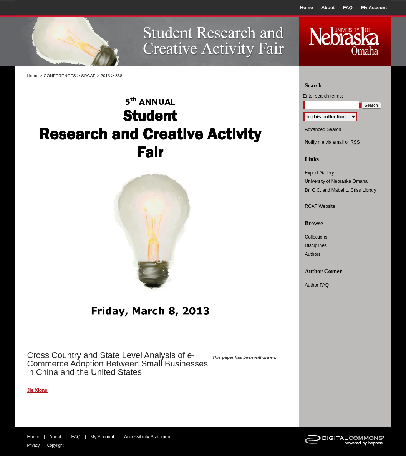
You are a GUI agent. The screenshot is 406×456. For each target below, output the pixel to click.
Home (32, 75)
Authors (313, 254)
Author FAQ (317, 285)
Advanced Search (323, 129)
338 (118, 75)
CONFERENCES (60, 75)
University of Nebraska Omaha (336, 181)
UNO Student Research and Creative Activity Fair (157, 40)
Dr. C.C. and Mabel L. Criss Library (340, 190)
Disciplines (316, 245)
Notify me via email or (332, 142)
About (55, 436)
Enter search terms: (323, 96)
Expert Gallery (319, 173)
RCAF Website (320, 206)
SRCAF (88, 75)
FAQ (75, 436)
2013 (106, 75)
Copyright (55, 445)
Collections (316, 237)
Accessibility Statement (147, 436)
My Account (102, 436)
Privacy (33, 445)
